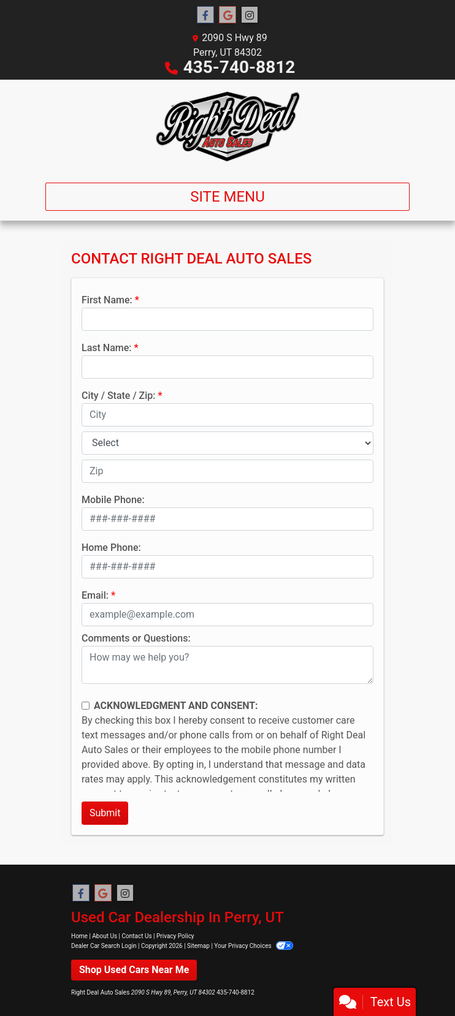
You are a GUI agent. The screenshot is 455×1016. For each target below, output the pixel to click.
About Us (104, 936)
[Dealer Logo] (227, 126)
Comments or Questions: (136, 638)
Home (79, 936)
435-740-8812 (239, 67)
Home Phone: (111, 547)
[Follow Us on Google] (227, 15)
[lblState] (227, 443)
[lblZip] (227, 471)
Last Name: (107, 348)
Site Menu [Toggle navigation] (227, 196)
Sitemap (198, 945)
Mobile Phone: (113, 500)
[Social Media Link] (249, 15)
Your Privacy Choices (253, 945)
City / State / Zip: (119, 395)
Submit (105, 813)
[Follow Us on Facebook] (205, 15)
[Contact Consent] (86, 706)
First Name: (107, 300)
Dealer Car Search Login (104, 945)
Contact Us (137, 936)
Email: (95, 595)
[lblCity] (227, 414)
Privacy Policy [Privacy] (175, 936)
